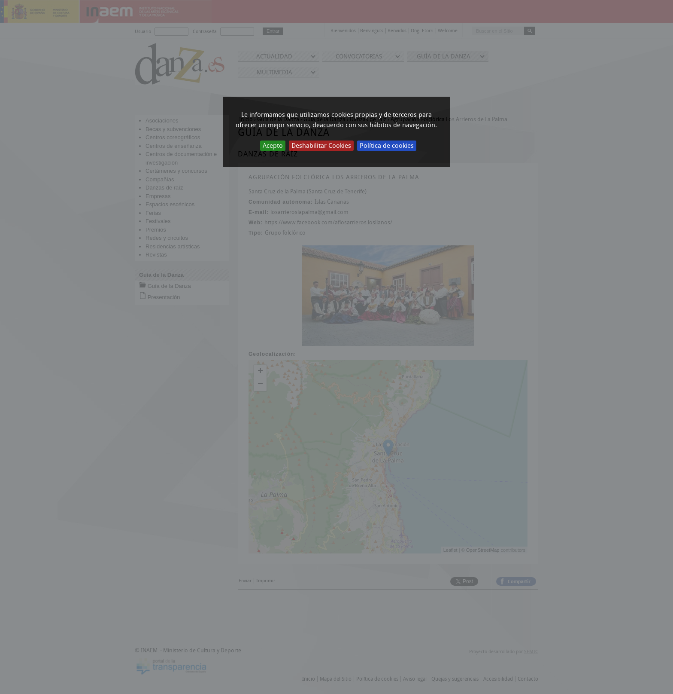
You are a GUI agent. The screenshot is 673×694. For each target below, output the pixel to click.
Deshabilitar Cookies (321, 146)
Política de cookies (387, 146)
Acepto (273, 146)
